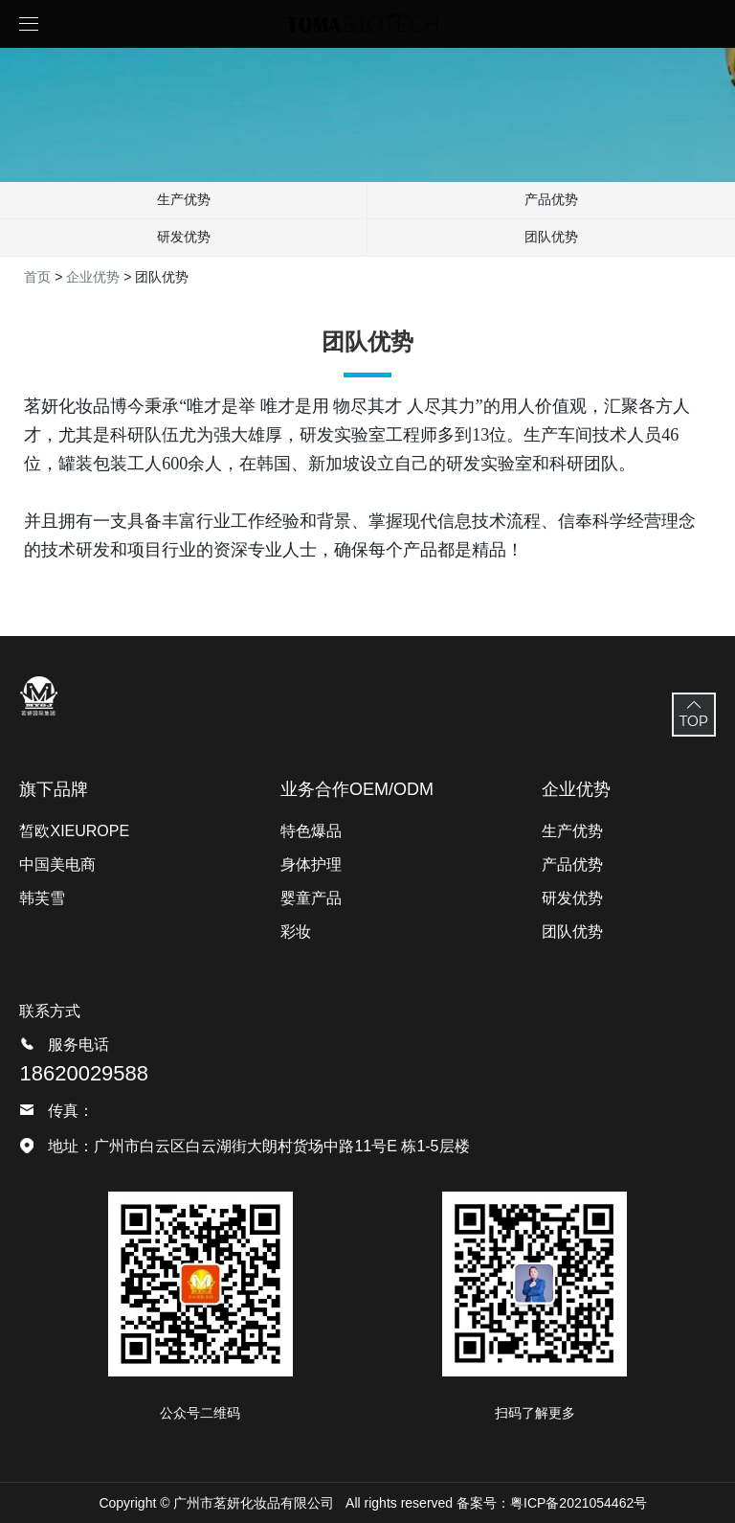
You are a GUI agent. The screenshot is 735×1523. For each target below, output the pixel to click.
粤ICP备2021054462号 (578, 1503)
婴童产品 (311, 898)
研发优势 (184, 236)
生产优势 (184, 199)
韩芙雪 (42, 898)
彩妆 (295, 931)
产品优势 (551, 199)
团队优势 (551, 236)
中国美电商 (57, 864)
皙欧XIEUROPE (74, 831)
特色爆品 (311, 831)
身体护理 (311, 864)
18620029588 (83, 1073)
